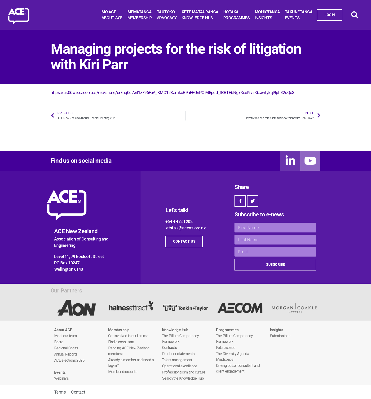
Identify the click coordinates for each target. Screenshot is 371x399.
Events (60, 372)
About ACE (63, 330)
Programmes (227, 330)
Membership (118, 330)
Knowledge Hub (175, 330)
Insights (276, 330)
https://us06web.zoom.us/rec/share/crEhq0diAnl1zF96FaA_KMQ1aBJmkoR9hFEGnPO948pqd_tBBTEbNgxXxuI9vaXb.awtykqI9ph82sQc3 (172, 92)
